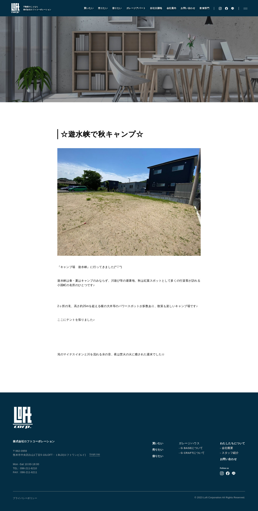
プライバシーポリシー (25, 498)
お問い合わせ (186, 8)
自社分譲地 (154, 8)
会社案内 (170, 8)
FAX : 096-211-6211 (25, 472)
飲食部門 (203, 8)
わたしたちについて (232, 443)
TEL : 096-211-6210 (25, 468)
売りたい (101, 8)
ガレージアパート (134, 8)
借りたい (115, 8)
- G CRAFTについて (192, 452)
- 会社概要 (226, 447)
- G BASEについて (191, 447)
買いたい (87, 8)
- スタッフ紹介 (229, 452)
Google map (94, 454)
